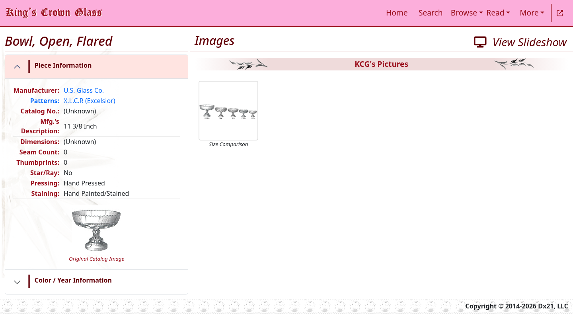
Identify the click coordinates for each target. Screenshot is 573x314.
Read (495, 12)
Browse (464, 12)
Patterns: (44, 100)
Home (397, 12)
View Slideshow (520, 41)
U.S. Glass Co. (84, 90)
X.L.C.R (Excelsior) (89, 100)
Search (431, 12)
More (529, 12)
